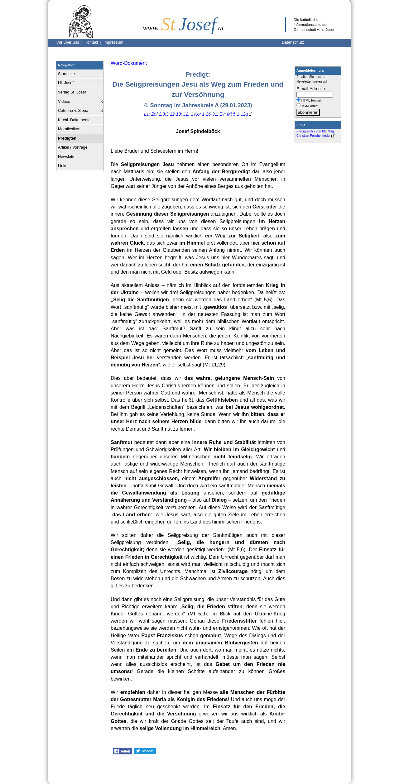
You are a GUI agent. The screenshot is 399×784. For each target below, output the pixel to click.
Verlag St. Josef (72, 92)
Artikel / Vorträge (73, 147)
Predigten (67, 138)
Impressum (113, 42)
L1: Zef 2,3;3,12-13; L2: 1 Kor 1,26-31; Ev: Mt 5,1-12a (196, 114)
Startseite (66, 73)
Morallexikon (69, 129)
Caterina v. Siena (73, 110)
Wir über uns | (70, 42)
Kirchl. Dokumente (74, 119)
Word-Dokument (129, 63)
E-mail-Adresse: (311, 88)
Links (62, 165)
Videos (64, 101)
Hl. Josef (66, 82)
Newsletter (67, 156)
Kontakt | (93, 42)
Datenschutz (293, 42)
